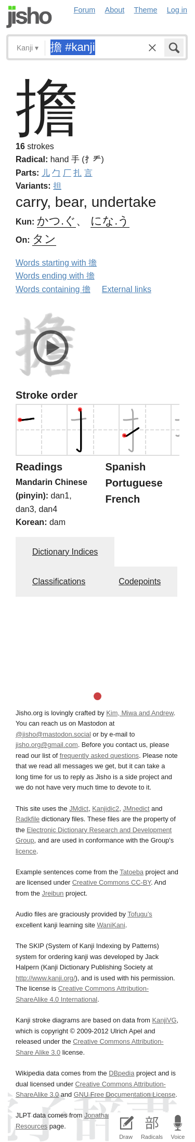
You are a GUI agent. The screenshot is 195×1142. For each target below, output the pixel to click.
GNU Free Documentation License (125, 1094)
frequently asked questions (99, 755)
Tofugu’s (139, 914)
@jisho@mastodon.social (53, 734)
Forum (85, 10)
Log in (177, 10)
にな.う (109, 220)
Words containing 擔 (53, 289)
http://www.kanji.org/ (45, 978)
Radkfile (28, 819)
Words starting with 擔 (56, 262)
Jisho (29, 17)
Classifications (58, 581)
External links (126, 289)
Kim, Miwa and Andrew (139, 713)
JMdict (78, 808)
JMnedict (136, 808)
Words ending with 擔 (55, 275)
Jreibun (53, 893)
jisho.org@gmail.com (47, 745)
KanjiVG (164, 1020)
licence (26, 851)
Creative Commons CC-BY (111, 882)
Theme (146, 10)
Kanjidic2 (105, 808)
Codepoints (140, 581)
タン (44, 238)
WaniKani (111, 925)
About (115, 10)
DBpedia (121, 1073)
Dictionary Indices (65, 551)
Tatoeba (132, 872)
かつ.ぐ (56, 220)
